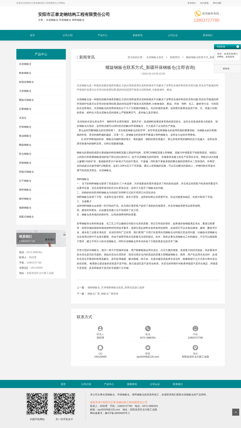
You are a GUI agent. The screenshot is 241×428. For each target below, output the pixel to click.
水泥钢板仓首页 (155, 57)
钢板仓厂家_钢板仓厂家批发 (102, 293)
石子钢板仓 (25, 180)
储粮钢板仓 (25, 207)
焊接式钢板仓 (26, 171)
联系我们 (192, 3)
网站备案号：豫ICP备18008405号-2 (110, 413)
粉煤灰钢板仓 (26, 81)
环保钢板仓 (25, 126)
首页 (32, 35)
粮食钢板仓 (25, 73)
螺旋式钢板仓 (26, 99)
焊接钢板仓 (25, 162)
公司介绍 (68, 35)
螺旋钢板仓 (25, 144)
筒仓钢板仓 (25, 153)
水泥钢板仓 (25, 64)
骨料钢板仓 (25, 189)
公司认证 (173, 35)
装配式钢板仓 (26, 216)
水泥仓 (22, 117)
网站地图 (217, 3)
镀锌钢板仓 (25, 198)
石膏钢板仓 (25, 108)
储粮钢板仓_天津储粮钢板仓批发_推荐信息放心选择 (116, 287)
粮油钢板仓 (25, 135)
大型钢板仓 (25, 90)
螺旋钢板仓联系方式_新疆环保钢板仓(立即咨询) (212, 57)
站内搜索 (204, 3)
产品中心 (103, 35)
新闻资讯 (138, 35)
